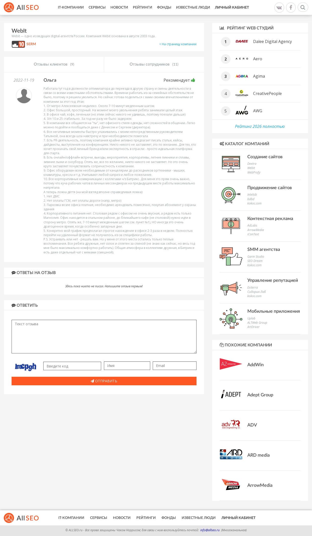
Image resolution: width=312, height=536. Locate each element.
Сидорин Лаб (256, 292)
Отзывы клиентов (54, 64)
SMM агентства (263, 249)
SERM (31, 44)
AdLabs (252, 225)
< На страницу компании (178, 44)
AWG (257, 111)
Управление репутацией (272, 280)
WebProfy (253, 172)
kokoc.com (254, 203)
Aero (257, 59)
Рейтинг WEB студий (247, 28)
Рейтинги (142, 7)
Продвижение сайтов (269, 188)
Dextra (251, 164)
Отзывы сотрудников (154, 64)
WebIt (251, 168)
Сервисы (97, 7)
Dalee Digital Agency (272, 41)
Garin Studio (255, 256)
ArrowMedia (255, 230)
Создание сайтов (265, 157)
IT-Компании (71, 7)
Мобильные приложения (273, 311)
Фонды (164, 7)
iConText (253, 234)
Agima (259, 76)
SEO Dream (254, 261)
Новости (119, 7)
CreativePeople (267, 93)
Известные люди (193, 7)
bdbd (250, 199)
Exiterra (252, 287)
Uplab (251, 318)
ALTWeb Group (257, 322)
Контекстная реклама (270, 219)
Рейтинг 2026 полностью (260, 126)
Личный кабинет (232, 7)
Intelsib (252, 194)
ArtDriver (253, 327)
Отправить (104, 381)
